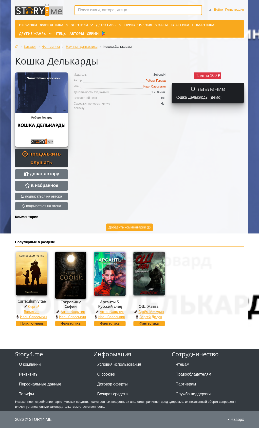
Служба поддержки (193, 394)
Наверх (235, 419)
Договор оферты (112, 384)
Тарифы (26, 394)
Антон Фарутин (73, 312)
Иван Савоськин (154, 86)
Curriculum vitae (32, 301)
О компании (30, 364)
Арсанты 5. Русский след (110, 304)
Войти (218, 9)
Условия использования (119, 364)
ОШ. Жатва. (149, 306)
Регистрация (234, 9)
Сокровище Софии (70, 304)
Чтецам (182, 364)
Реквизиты (28, 374)
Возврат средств (112, 394)
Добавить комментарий (129, 227)
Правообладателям (193, 374)
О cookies (106, 374)
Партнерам (186, 384)
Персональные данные (40, 384)
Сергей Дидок (150, 317)
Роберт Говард (156, 80)
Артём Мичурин (151, 312)
